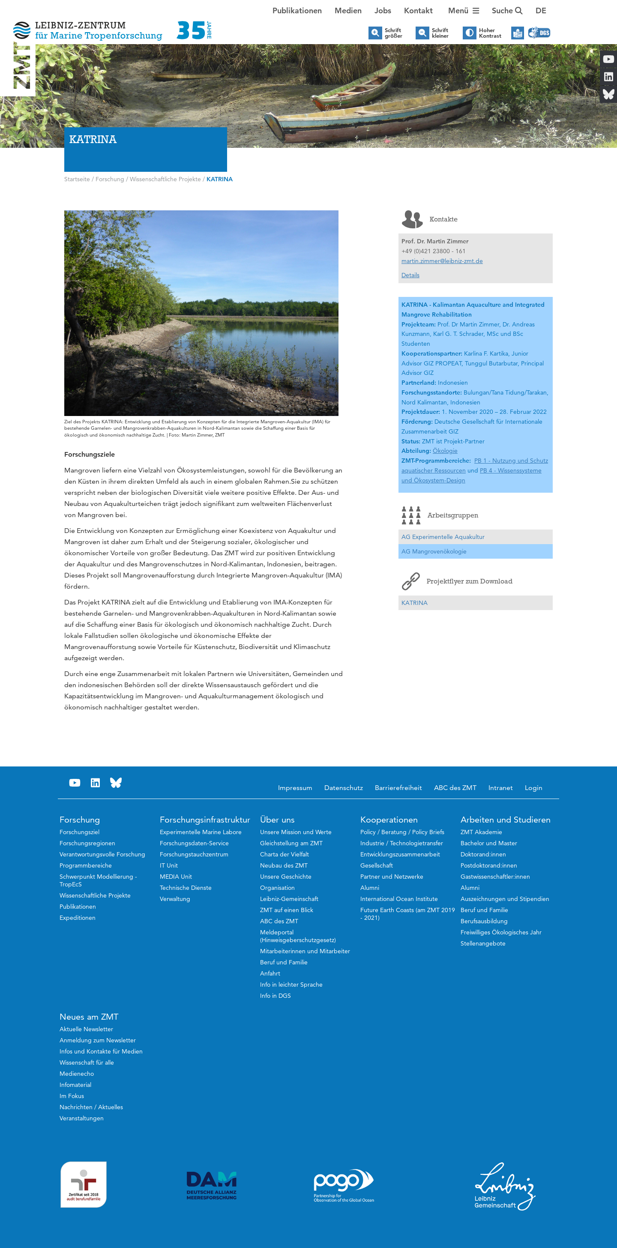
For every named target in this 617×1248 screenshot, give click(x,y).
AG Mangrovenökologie (434, 551)
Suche (507, 10)
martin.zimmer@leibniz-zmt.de (442, 261)
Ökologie (445, 451)
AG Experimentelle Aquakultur (443, 537)
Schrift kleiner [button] (440, 33)
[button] (541, 11)
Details (410, 275)
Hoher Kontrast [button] (490, 33)
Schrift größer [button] (393, 33)
